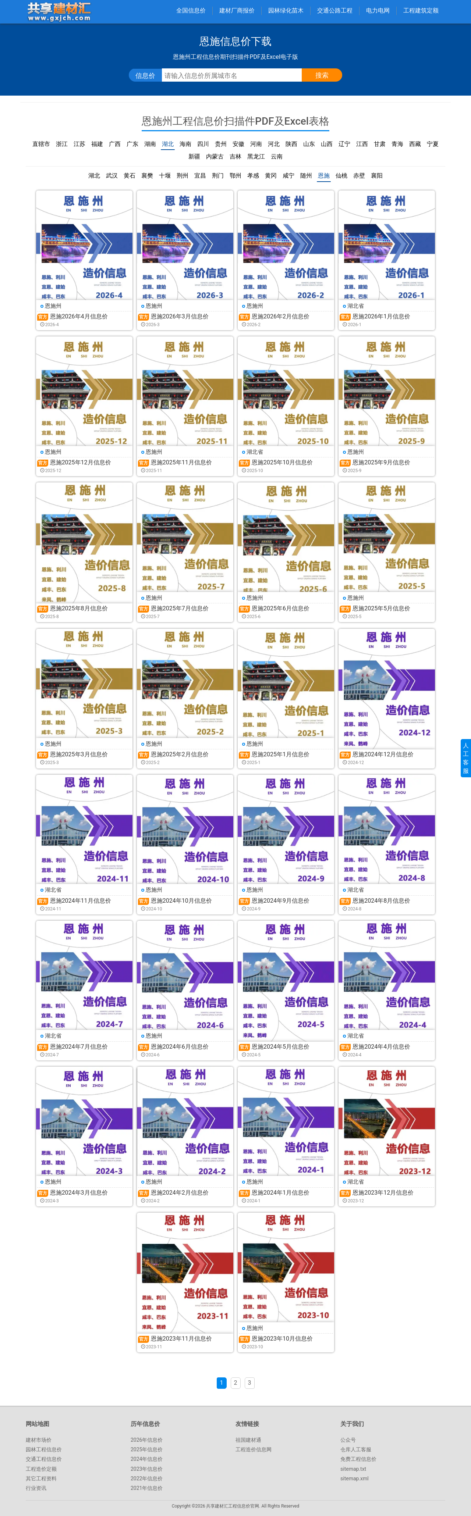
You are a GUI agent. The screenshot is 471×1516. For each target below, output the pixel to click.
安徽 (238, 143)
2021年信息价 (147, 1488)
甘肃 (380, 143)
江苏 (79, 143)
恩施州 (53, 306)
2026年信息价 (147, 1440)
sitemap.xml (354, 1478)
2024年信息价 (147, 1459)
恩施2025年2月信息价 (180, 754)
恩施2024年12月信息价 (383, 754)
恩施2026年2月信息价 (280, 316)
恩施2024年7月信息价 (79, 1046)
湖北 (168, 143)
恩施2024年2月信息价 (180, 1192)
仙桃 (341, 175)
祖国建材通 (248, 1440)
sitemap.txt (353, 1469)
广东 (132, 143)
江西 (362, 143)
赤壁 (359, 175)
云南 (277, 156)
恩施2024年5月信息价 (280, 1046)
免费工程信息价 (358, 1459)
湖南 (150, 143)
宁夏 (433, 143)
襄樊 (147, 175)
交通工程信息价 (44, 1459)
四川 (203, 143)
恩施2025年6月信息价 (280, 608)
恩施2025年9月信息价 (381, 462)
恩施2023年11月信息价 (181, 1338)
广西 (115, 143)
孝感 (253, 175)
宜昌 (200, 175)
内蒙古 (215, 156)
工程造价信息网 (254, 1449)
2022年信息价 (147, 1478)
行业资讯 (36, 1488)
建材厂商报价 (237, 10)
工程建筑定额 (421, 10)
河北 (274, 143)
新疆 (194, 156)
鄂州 (235, 175)
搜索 (322, 75)
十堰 (165, 175)
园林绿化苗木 (286, 10)
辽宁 (344, 143)
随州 (306, 175)
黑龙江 (256, 156)
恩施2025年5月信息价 (381, 608)
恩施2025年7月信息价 (180, 608)
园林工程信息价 (44, 1449)
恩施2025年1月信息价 (280, 754)
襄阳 (377, 175)
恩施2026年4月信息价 (79, 316)
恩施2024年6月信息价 (180, 1046)
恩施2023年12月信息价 (383, 1192)
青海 (397, 143)
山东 (309, 143)
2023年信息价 (147, 1469)
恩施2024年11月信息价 (80, 900)
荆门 (218, 175)
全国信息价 (191, 10)
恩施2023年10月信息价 (282, 1338)
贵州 (221, 143)
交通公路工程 (335, 10)
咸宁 (288, 175)
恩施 (324, 175)
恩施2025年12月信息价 (80, 462)
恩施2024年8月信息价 (381, 900)
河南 (256, 143)
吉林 (235, 156)
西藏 (415, 143)
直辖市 (41, 143)
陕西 (291, 143)
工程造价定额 (41, 1469)
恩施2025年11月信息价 (181, 462)
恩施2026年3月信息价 (180, 316)
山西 (327, 143)
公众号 (348, 1440)
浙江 (62, 143)
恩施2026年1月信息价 (381, 316)
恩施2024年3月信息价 (79, 1192)
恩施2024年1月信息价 (280, 1192)
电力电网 (378, 10)
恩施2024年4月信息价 (381, 1046)
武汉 (112, 175)
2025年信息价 (147, 1449)
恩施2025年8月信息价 (79, 608)
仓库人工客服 (355, 1449)
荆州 (182, 175)
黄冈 (271, 175)
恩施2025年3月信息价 (79, 754)
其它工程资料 (41, 1478)
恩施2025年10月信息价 (282, 462)
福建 (97, 143)
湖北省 (355, 306)
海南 (185, 143)
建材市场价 (39, 1440)
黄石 (129, 175)
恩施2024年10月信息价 (181, 900)
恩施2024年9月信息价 (280, 900)
